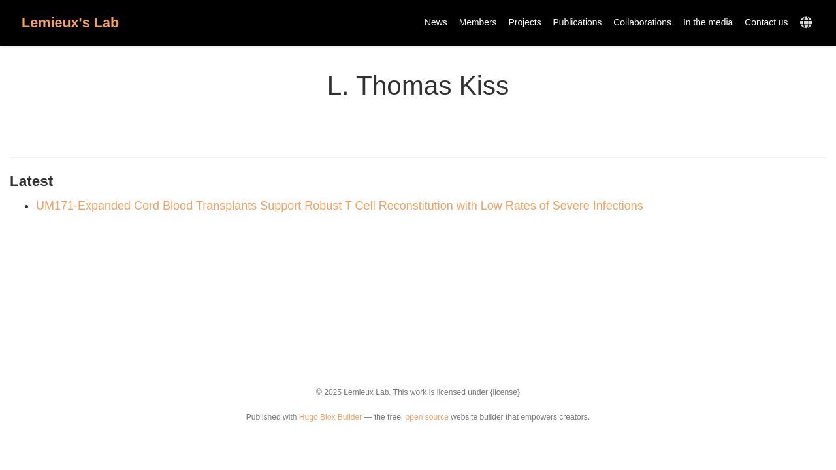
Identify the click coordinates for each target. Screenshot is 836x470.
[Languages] (807, 23)
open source (427, 417)
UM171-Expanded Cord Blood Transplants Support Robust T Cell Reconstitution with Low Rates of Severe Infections (339, 205)
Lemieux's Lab (70, 22)
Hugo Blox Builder (330, 417)
